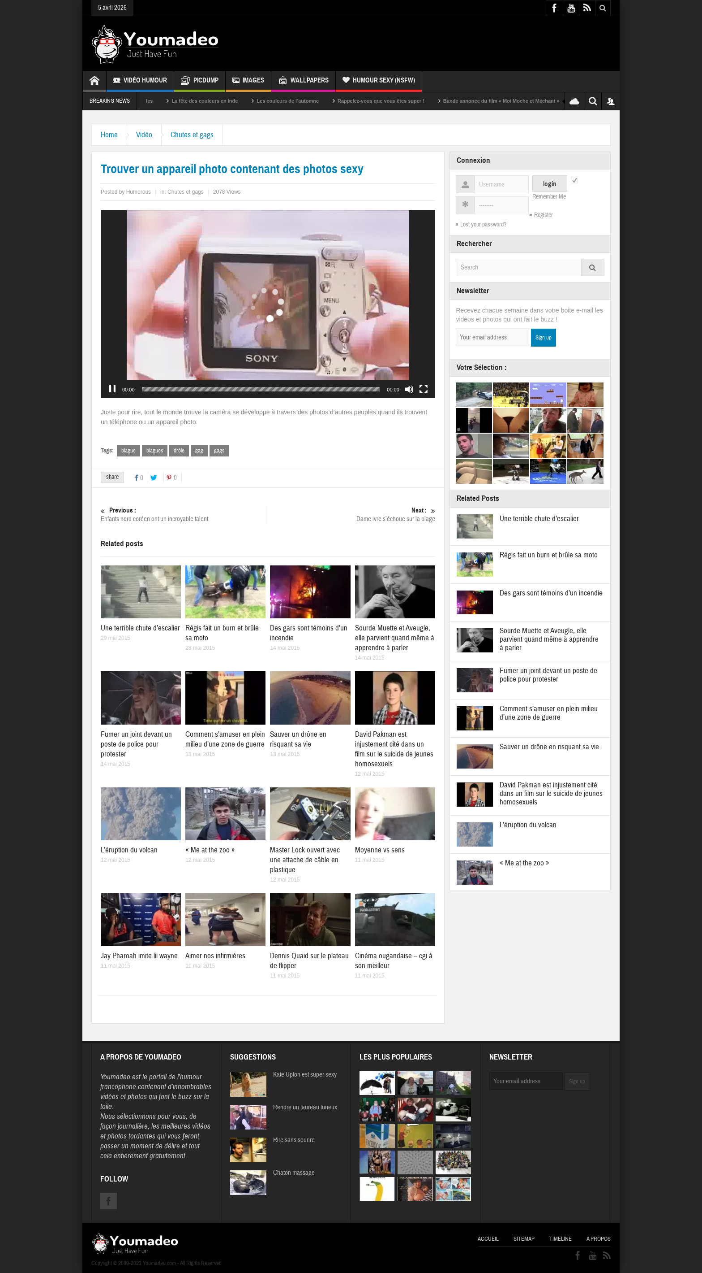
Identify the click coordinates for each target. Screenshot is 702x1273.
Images (248, 81)
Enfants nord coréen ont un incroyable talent (184, 514)
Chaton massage (294, 1173)
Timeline (560, 1239)
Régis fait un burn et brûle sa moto (549, 555)
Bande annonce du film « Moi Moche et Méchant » (534, 101)
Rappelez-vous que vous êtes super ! (414, 101)
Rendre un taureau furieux (305, 1108)
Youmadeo (115, 1077)
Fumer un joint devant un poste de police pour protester (136, 744)
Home (109, 134)
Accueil (488, 1239)
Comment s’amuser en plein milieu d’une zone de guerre (225, 739)
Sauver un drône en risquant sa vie (298, 739)
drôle (179, 450)
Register (543, 215)
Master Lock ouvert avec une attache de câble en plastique (305, 859)
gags (219, 450)
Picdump (199, 81)
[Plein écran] (423, 389)
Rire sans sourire (294, 1140)
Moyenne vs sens (380, 850)
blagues (154, 450)
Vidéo (144, 134)
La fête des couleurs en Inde (238, 101)
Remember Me (549, 197)
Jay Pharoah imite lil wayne (139, 955)
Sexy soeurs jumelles (161, 101)
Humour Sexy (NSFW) (379, 81)
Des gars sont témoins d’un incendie (551, 593)
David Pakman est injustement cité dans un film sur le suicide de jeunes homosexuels (394, 749)
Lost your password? (483, 225)
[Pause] (112, 389)
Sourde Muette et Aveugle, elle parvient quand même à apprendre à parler (394, 637)
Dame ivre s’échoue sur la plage (351, 514)
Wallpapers (303, 81)
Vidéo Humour (140, 81)
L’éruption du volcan (129, 850)
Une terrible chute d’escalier (140, 628)
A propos (598, 1239)
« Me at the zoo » (210, 850)
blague (128, 450)
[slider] (261, 389)
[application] (268, 304)
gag (199, 450)
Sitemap (524, 1239)
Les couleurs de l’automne (321, 101)
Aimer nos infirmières (215, 955)
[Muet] (409, 389)
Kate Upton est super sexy (305, 1075)
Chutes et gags (192, 134)
